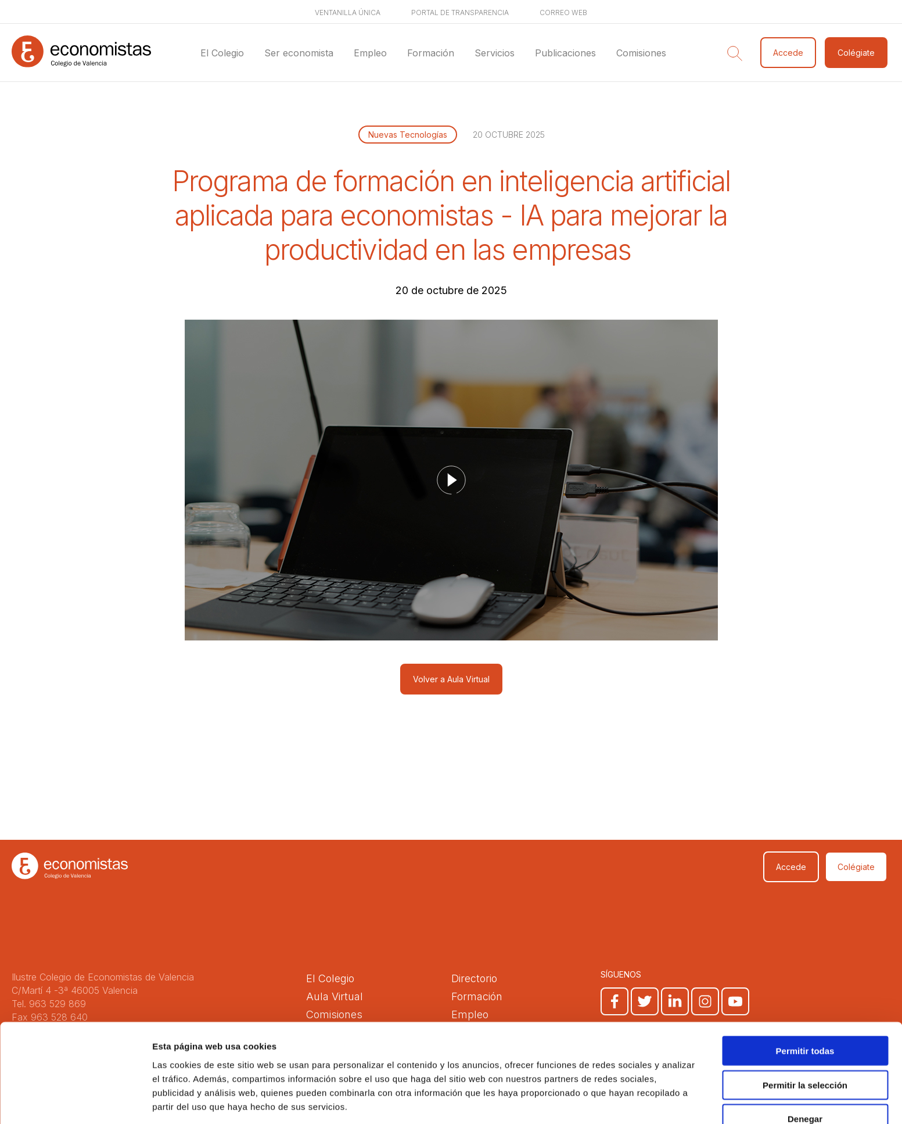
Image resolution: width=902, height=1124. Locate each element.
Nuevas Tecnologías (407, 134)
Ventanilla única (347, 12)
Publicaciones (565, 53)
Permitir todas (805, 1008)
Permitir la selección (805, 1042)
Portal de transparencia (460, 12)
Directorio (474, 978)
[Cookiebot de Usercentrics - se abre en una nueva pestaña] (75, 1101)
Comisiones (641, 53)
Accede (788, 53)
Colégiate (856, 53)
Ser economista (298, 53)
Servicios (495, 53)
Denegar (805, 1076)
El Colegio (222, 53)
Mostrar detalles (629, 1101)
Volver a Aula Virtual (451, 679)
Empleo (370, 53)
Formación (430, 53)
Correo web (563, 12)
